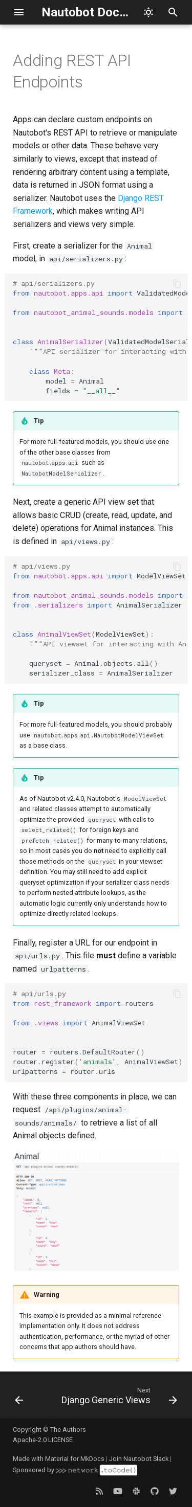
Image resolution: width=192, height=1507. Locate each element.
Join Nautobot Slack (138, 1459)
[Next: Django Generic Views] (118, 1398)
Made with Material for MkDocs (58, 1459)
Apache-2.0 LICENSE (43, 1440)
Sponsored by (75, 1470)
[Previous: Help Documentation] (19, 1398)
